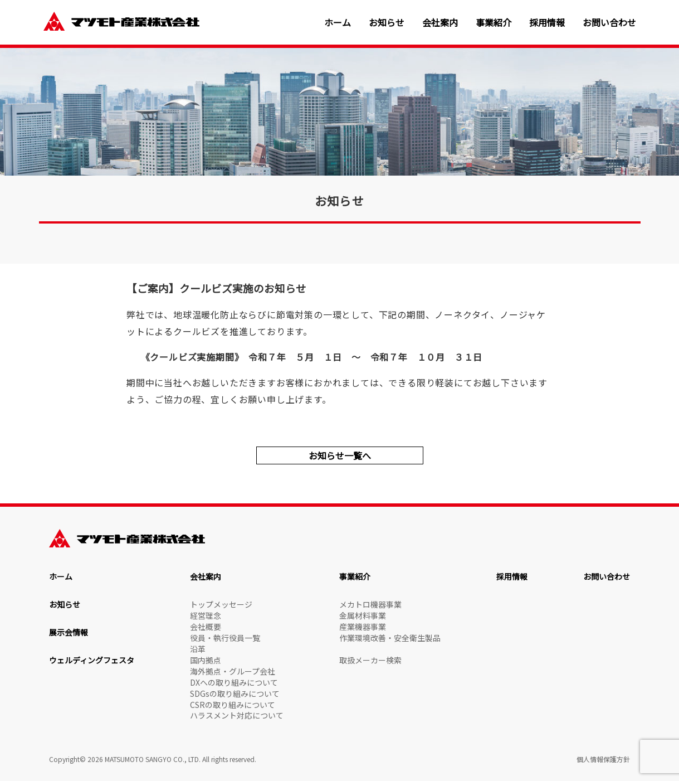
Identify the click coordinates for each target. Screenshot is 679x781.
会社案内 (440, 22)
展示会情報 (68, 632)
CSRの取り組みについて (232, 704)
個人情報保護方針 (603, 759)
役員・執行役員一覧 (225, 637)
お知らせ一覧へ (340, 455)
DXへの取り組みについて (234, 682)
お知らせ (386, 22)
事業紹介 (493, 22)
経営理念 (205, 615)
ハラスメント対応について (237, 715)
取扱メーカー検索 (370, 660)
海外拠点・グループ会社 (232, 671)
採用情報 (547, 22)
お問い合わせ (609, 22)
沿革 (198, 648)
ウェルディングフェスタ (91, 660)
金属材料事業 (362, 615)
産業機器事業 (362, 626)
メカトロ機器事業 (370, 604)
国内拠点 (205, 660)
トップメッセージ (221, 604)
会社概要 (205, 626)
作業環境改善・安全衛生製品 (390, 637)
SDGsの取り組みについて (235, 693)
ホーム (337, 22)
